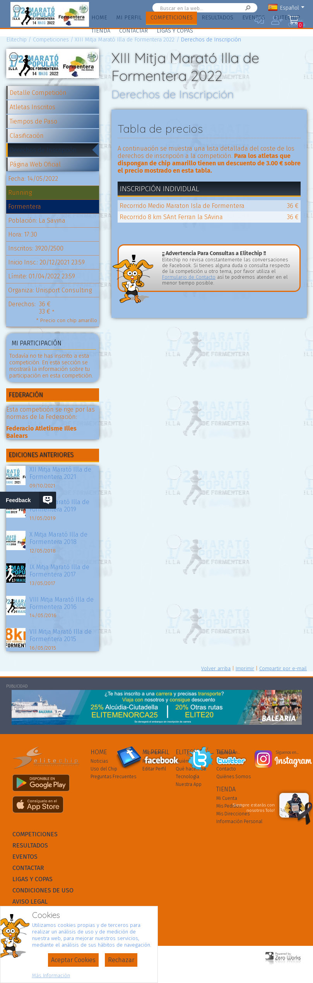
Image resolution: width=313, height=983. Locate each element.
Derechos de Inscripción (43, 150)
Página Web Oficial (35, 164)
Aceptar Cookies (73, 960)
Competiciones (172, 17)
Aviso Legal (30, 901)
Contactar (133, 30)
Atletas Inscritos (32, 107)
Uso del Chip (104, 769)
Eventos (253, 17)
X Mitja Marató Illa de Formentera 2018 (58, 538)
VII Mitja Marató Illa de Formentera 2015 (60, 635)
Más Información (51, 975)
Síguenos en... (156, 752)
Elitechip (287, 17)
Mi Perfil (129, 17)
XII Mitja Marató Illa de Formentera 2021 (60, 473)
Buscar (239, 8)
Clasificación (27, 135)
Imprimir (245, 668)
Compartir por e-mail (283, 668)
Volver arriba (216, 668)
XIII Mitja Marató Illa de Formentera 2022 (124, 39)
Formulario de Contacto (189, 277)
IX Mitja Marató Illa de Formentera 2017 (59, 570)
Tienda (100, 30)
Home (99, 17)
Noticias (99, 761)
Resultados (217, 17)
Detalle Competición (38, 92)
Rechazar (121, 960)
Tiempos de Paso (33, 121)
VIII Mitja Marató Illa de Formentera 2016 (61, 603)
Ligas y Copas (175, 30)
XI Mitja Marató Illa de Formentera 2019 (59, 505)
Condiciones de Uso (43, 890)
